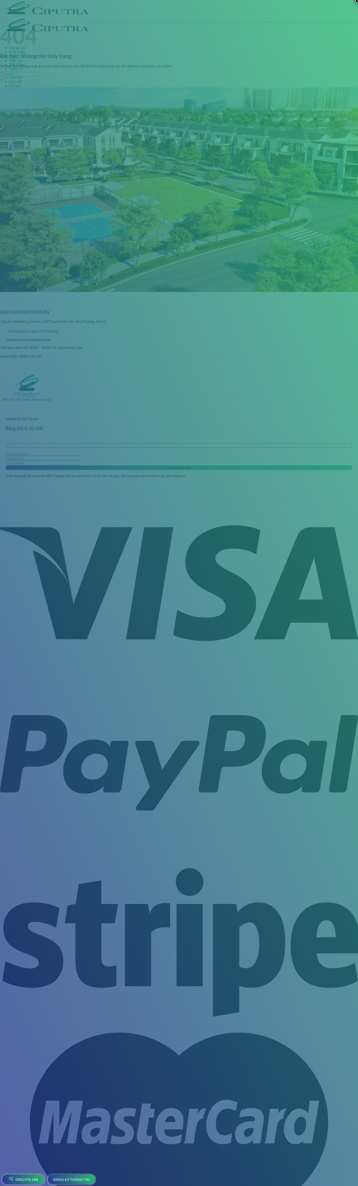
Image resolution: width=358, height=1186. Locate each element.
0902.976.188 (23, 1179)
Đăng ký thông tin (71, 1179)
